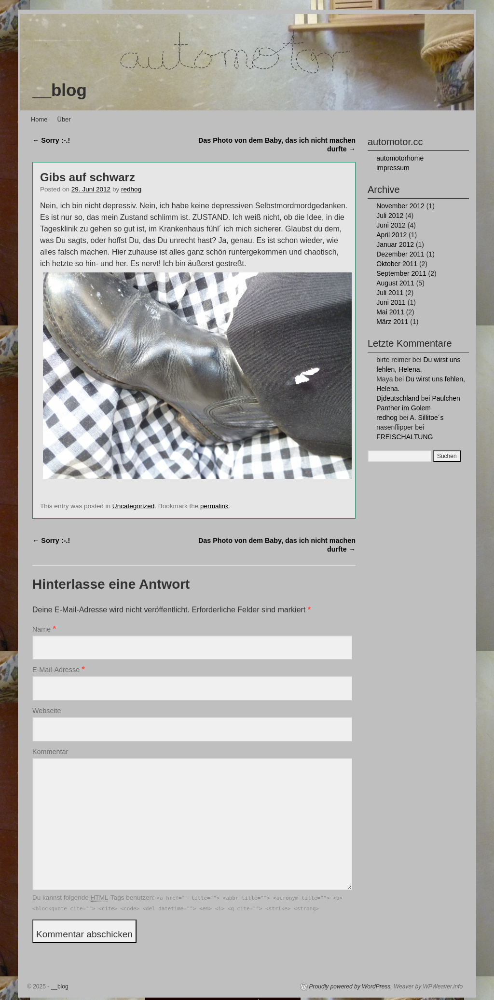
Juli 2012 (389, 215)
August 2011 (395, 283)
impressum (392, 168)
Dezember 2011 (400, 254)
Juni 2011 (391, 302)
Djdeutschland (397, 398)
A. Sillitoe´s (426, 417)
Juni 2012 (391, 225)
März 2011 (392, 321)
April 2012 (391, 235)
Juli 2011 (389, 293)
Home (39, 119)
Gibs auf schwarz (87, 177)
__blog (59, 90)
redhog (131, 189)
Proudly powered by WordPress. (350, 986)
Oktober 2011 (396, 264)
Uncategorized (133, 506)
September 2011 (401, 273)
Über (64, 119)
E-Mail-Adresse (56, 670)
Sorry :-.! (51, 140)
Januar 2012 (395, 244)
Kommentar (50, 752)
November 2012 (400, 206)
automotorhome (400, 158)
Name (41, 629)
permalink (214, 506)
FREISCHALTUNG (404, 437)
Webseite (46, 711)
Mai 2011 (390, 312)
